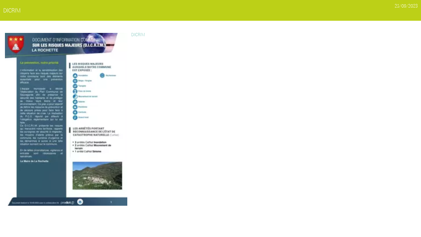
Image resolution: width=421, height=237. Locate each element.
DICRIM (138, 34)
